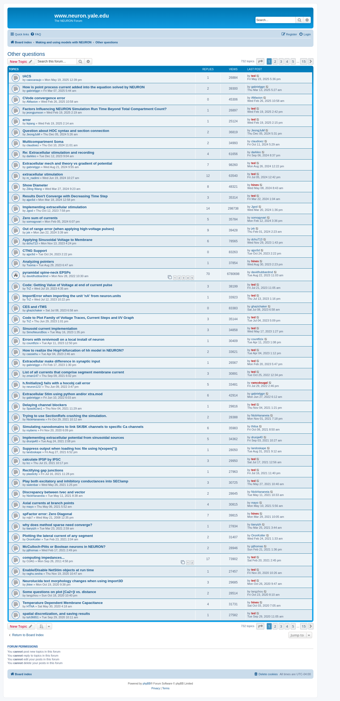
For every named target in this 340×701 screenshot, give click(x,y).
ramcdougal (259, 382)
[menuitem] (35, 34)
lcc (28, 463)
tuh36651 (33, 617)
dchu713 (32, 243)
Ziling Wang (34, 188)
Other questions (26, 54)
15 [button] (304, 61)
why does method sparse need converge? (57, 525)
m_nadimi (33, 178)
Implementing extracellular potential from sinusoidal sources (73, 438)
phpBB (147, 683)
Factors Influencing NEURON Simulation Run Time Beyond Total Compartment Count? (95, 109)
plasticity (32, 473)
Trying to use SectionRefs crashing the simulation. (65, 416)
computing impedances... (44, 558)
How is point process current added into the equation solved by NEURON (83, 87)
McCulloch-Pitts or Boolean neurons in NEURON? (64, 547)
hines (255, 184)
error (27, 120)
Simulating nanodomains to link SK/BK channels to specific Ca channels (83, 427)
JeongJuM (33, 134)
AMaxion (32, 101)
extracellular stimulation (43, 174)
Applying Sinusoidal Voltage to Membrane (57, 240)
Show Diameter (35, 185)
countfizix (33, 343)
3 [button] (281, 61)
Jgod (30, 210)
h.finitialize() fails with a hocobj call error (56, 383)
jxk (28, 232)
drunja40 (32, 441)
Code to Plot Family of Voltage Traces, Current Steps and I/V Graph (78, 318)
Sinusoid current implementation (50, 329)
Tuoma (31, 265)
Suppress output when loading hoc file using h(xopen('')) (70, 448)
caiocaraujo (34, 79)
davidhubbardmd (37, 276)
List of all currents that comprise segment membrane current (73, 372)
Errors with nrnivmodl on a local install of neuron (63, 339)
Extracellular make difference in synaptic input (61, 361)
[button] (260, 61)
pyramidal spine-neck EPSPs (47, 272)
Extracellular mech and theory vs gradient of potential (67, 163)
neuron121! (34, 386)
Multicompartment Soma (43, 142)
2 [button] (275, 61)
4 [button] (287, 61)
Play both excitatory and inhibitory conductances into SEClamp (75, 481)
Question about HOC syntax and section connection (66, 131)
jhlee (30, 584)
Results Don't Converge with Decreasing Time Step (65, 196)
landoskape (34, 452)
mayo (30, 506)
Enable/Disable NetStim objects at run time (58, 570)
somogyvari (34, 221)
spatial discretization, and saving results (56, 614)
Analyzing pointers (38, 262)
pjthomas (33, 550)
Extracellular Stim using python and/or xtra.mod (63, 394)
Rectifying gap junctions (43, 470)
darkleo (31, 156)
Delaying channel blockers (45, 405)
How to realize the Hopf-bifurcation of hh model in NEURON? (73, 350)
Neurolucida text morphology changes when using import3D (73, 581)
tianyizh (31, 528)
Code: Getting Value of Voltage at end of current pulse (67, 285)
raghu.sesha (35, 573)
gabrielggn (33, 90)
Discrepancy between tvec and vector (54, 492)
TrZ (29, 288)
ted (253, 75)
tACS (27, 76)
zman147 (33, 375)
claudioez (33, 145)
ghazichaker (34, 310)
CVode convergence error (44, 98)
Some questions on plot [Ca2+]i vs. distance (59, 592)
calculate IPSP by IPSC (42, 459)
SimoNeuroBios (37, 332)
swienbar (32, 484)
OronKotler (34, 539)
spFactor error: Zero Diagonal (47, 514)
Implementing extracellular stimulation (55, 207)
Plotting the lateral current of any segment (58, 536)
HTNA (31, 606)
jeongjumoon (35, 112)
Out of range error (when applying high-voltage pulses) (68, 229)
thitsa (254, 426)
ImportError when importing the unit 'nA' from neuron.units (72, 296)
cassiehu (32, 354)
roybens (32, 430)
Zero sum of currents (40, 218)
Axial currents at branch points (48, 503)
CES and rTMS (35, 307)
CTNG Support (35, 251)
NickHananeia (36, 419)
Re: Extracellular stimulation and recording (58, 153)
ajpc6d (31, 199)
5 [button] (293, 61)
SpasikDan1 (34, 408)
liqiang (31, 123)
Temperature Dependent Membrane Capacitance (63, 603)
